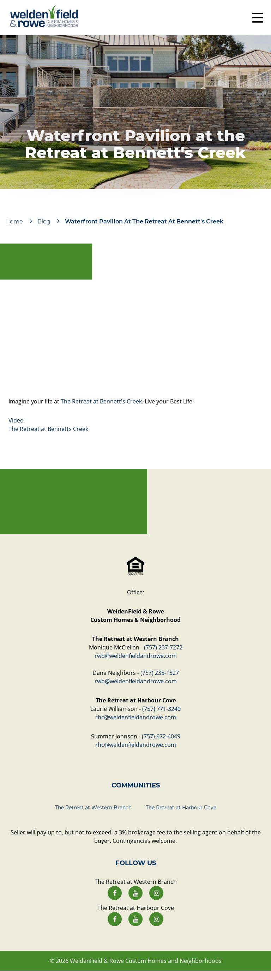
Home (14, 221)
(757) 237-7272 (163, 647)
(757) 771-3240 (161, 709)
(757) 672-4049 (161, 736)
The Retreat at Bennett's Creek (101, 401)
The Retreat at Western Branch (93, 807)
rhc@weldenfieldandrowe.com (135, 717)
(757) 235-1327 (159, 673)
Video (16, 420)
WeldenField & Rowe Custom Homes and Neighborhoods (146, 961)
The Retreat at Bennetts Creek (48, 429)
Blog (43, 221)
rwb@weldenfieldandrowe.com (136, 656)
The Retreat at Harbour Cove (181, 807)
